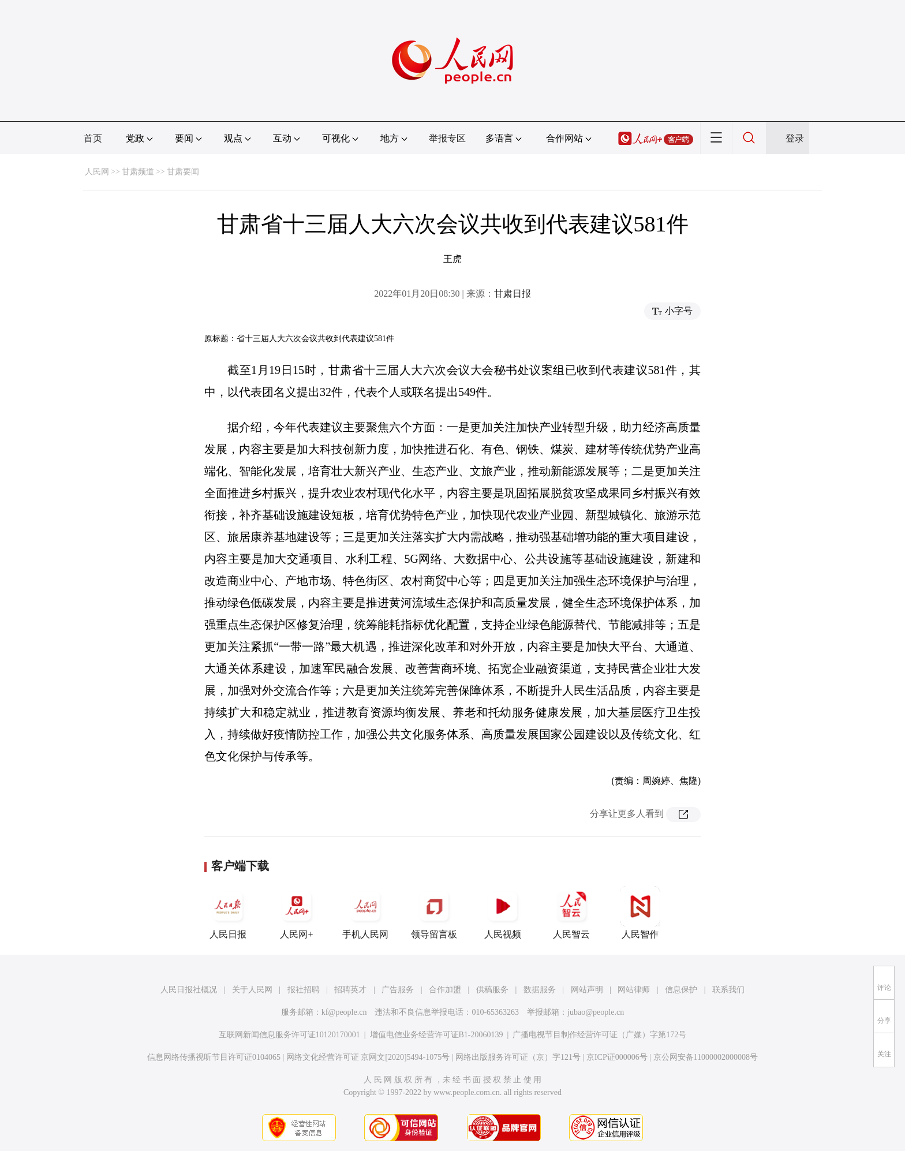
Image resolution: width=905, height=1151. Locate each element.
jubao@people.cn (595, 1012)
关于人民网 (252, 989)
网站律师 (634, 989)
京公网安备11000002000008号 (705, 1057)
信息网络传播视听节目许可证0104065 (214, 1057)
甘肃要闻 (183, 171)
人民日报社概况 (188, 989)
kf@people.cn (344, 1012)
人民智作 (640, 912)
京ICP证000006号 (617, 1057)
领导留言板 (434, 912)
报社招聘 (303, 989)
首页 (93, 138)
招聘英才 (350, 989)
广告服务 (398, 989)
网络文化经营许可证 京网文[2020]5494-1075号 (368, 1057)
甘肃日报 (512, 293)
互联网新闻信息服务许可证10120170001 (289, 1034)
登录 (795, 138)
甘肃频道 (138, 171)
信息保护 (681, 989)
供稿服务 (492, 989)
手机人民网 (365, 912)
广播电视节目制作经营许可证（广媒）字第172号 (599, 1034)
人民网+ (296, 912)
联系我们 (728, 989)
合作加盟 (445, 989)
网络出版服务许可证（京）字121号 (518, 1057)
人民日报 (228, 912)
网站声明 (587, 989)
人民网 (97, 171)
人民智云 (571, 912)
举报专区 (447, 138)
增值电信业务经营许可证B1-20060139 (436, 1034)
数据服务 (539, 989)
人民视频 (503, 912)
